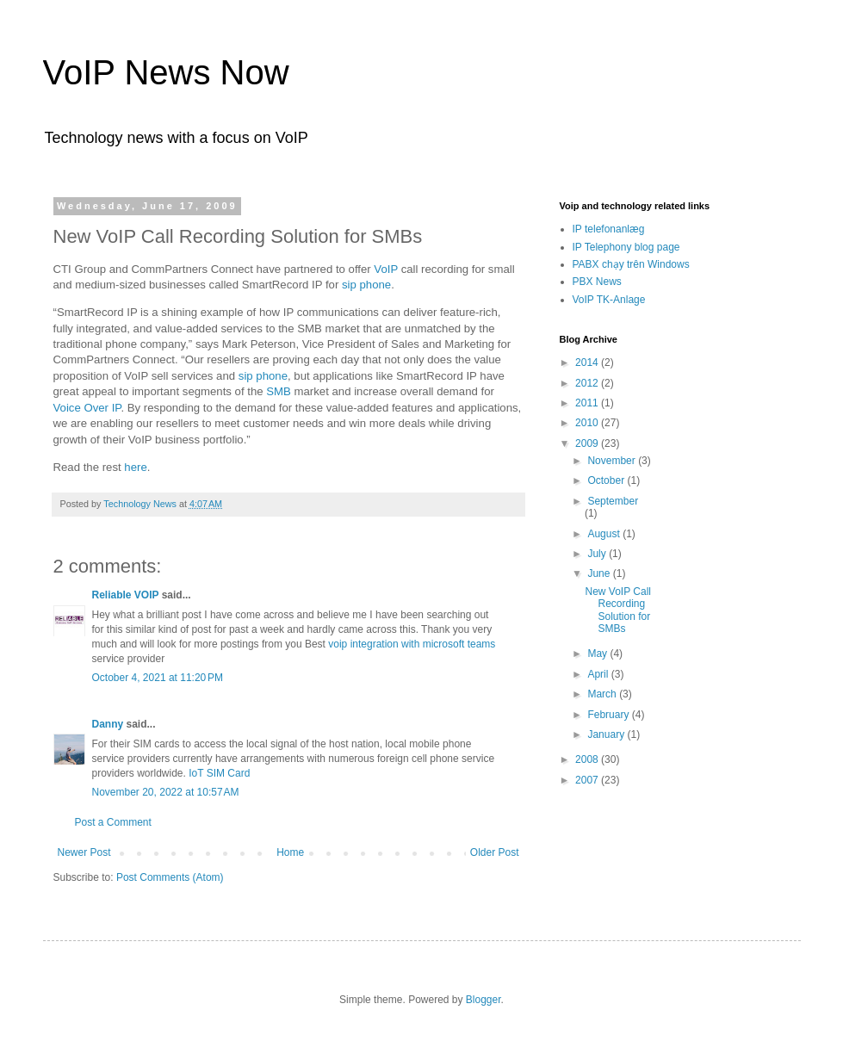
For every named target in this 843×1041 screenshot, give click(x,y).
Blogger (483, 1000)
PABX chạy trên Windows (631, 264)
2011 (588, 403)
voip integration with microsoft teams (411, 644)
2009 (588, 443)
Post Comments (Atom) (170, 877)
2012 (588, 383)
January (607, 734)
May (598, 654)
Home (290, 852)
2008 (588, 759)
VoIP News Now (166, 72)
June (599, 573)
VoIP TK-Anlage (609, 300)
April (599, 674)
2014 (588, 362)
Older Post (494, 852)
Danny (108, 724)
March (603, 694)
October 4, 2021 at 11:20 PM (157, 678)
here (135, 467)
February (609, 715)
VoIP (387, 269)
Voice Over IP (87, 407)
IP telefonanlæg (609, 229)
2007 (588, 780)
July (598, 554)
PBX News (597, 282)
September (612, 501)
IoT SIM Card (219, 773)
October (607, 480)
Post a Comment (113, 822)
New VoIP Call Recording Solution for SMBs (617, 610)
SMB (280, 391)
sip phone (366, 284)
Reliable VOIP (125, 595)
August (605, 534)
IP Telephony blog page (626, 247)
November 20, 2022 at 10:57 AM (165, 792)
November (612, 461)
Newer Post (84, 852)
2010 (588, 423)
